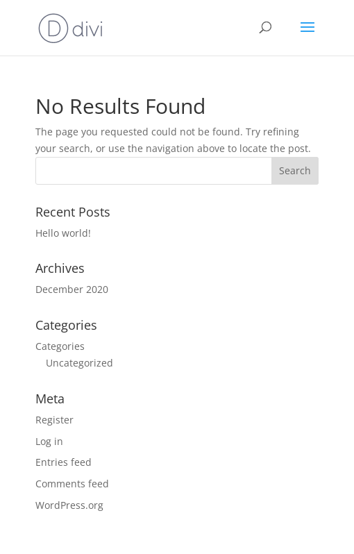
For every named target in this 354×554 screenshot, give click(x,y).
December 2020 (71, 289)
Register (54, 419)
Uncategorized (79, 362)
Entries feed (63, 462)
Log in (49, 441)
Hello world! (63, 233)
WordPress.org (69, 505)
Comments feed (72, 483)
